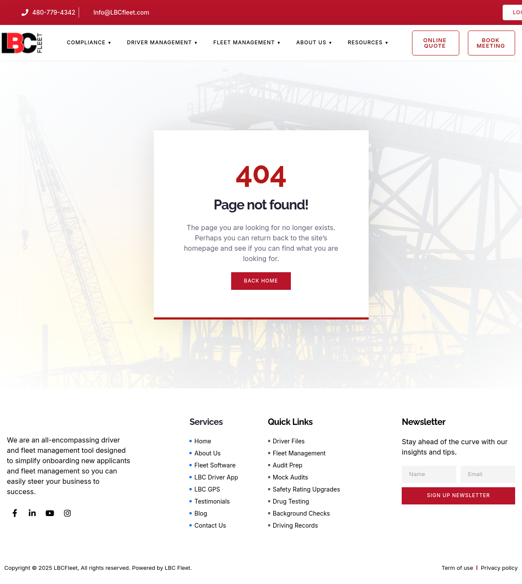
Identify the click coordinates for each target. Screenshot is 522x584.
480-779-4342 (53, 12)
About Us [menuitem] (311, 42)
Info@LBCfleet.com (121, 12)
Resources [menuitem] (365, 42)
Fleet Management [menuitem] (244, 42)
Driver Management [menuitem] (159, 42)
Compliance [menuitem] (86, 42)
